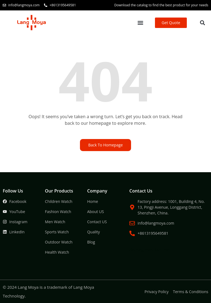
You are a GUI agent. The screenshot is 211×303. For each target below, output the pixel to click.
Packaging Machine (115, 226)
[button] (140, 22)
